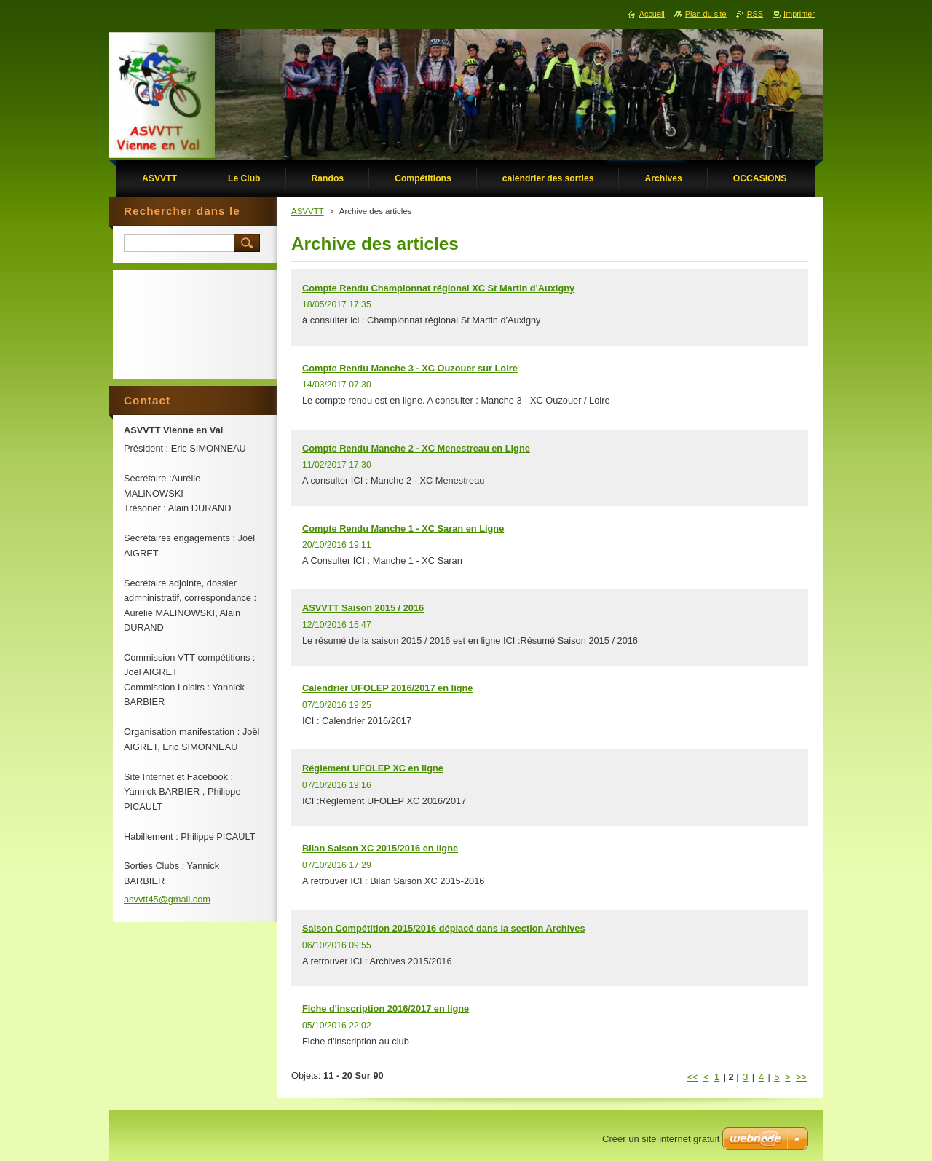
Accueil (652, 13)
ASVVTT (307, 211)
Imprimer (799, 13)
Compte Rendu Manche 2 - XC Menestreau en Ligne (416, 448)
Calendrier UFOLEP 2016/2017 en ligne (387, 687)
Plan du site (706, 13)
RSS (755, 13)
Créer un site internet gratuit (660, 1138)
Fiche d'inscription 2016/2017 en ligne (385, 1008)
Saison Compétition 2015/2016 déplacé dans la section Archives (443, 928)
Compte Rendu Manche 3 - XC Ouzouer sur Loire (410, 368)
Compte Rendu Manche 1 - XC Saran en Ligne (403, 528)
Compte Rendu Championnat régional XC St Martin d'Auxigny (438, 288)
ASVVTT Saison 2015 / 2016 (363, 607)
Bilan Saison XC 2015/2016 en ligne (380, 848)
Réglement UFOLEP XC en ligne (372, 768)
